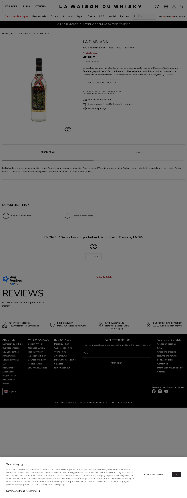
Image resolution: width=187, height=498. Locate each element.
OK (176, 478)
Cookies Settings (153, 478)
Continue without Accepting (21, 494)
